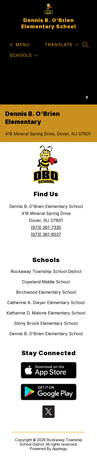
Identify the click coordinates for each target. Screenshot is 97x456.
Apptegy (59, 448)
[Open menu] (19, 44)
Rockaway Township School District (46, 271)
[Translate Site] (61, 44)
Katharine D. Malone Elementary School (45, 312)
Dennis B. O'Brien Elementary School (46, 333)
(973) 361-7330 (46, 227)
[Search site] (86, 45)
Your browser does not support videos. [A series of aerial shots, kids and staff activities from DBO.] (48, 83)
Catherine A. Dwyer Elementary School (46, 302)
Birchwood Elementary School (46, 292)
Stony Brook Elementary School (46, 323)
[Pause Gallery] (87, 97)
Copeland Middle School (46, 281)
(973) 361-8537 (46, 234)
